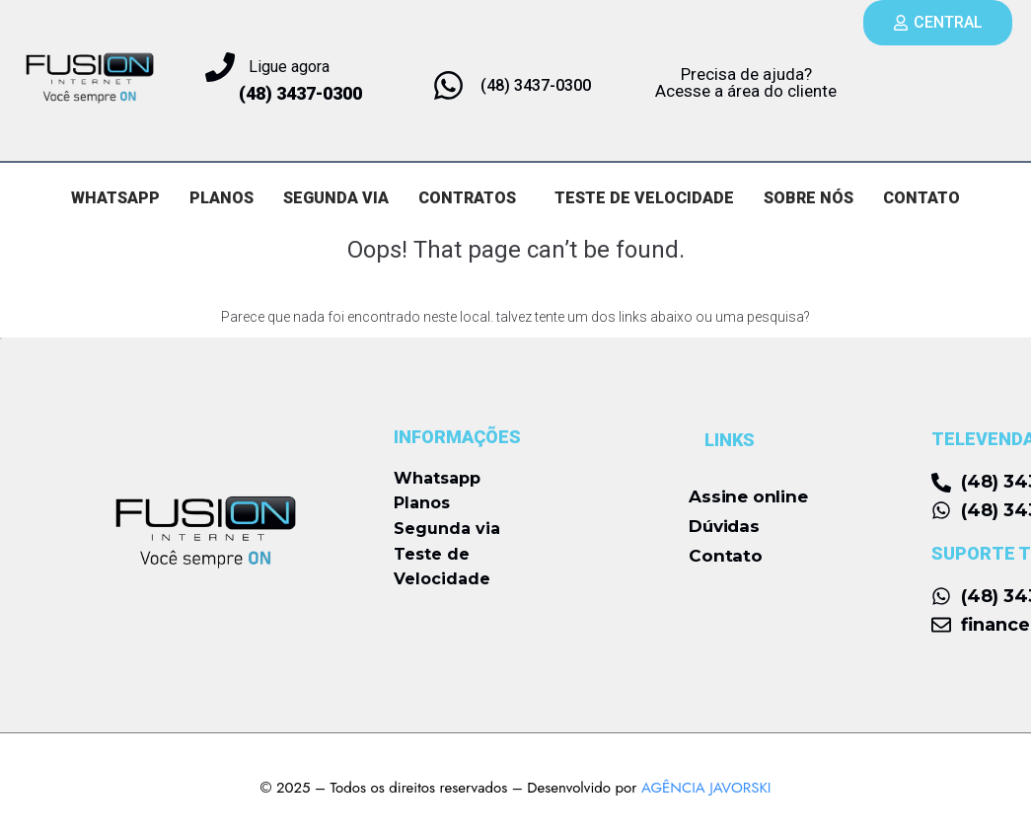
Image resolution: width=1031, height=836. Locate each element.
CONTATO (922, 198)
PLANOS (221, 198)
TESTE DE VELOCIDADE (645, 198)
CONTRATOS (467, 198)
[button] (472, 198)
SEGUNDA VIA (336, 198)
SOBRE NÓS (809, 198)
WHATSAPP (115, 198)
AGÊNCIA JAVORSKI (706, 787)
